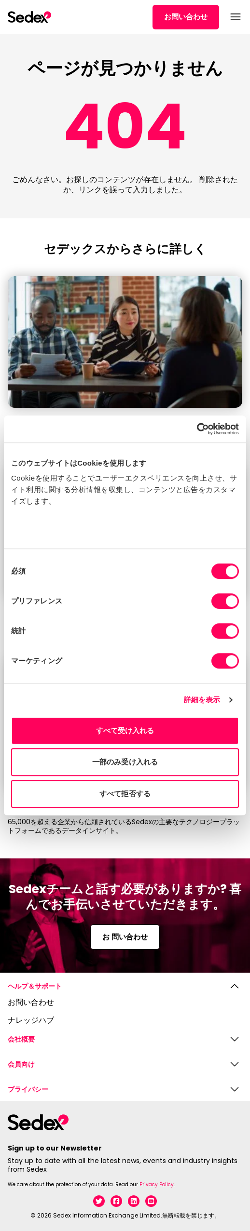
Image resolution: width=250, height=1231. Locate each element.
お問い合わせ (186, 17)
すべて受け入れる (125, 730)
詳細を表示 (202, 700)
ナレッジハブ (31, 1021)
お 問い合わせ (125, 937)
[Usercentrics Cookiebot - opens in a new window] (196, 429)
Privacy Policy (156, 1184)
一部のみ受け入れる (125, 762)
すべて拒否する (125, 793)
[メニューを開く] (234, 17)
